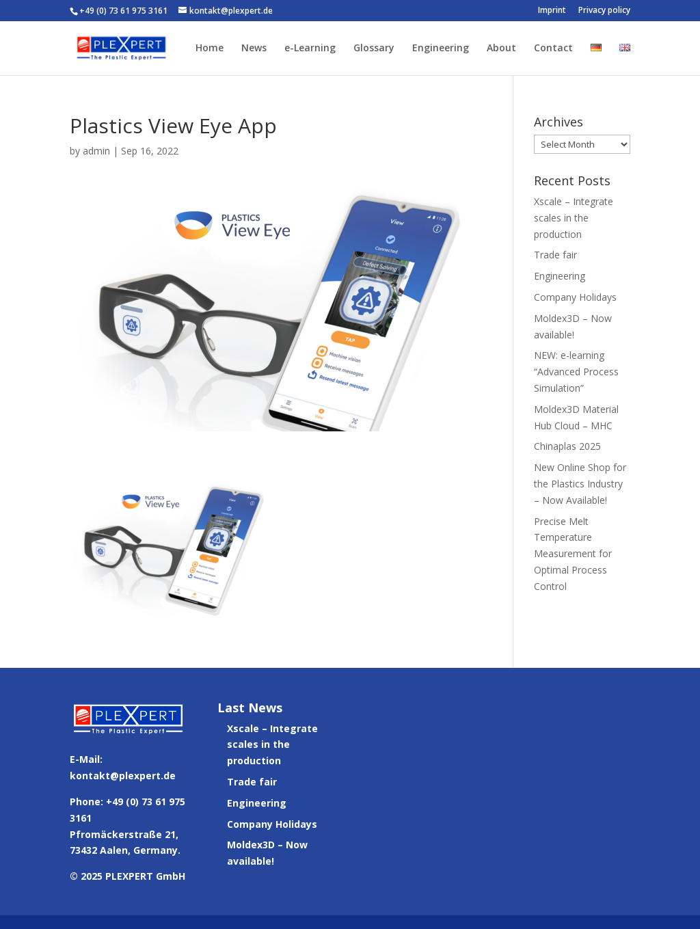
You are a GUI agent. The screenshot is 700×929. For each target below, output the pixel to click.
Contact (553, 48)
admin (96, 150)
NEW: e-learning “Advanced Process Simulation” (576, 371)
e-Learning (310, 48)
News (254, 48)
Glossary (373, 48)
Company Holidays (575, 297)
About (501, 48)
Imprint (552, 11)
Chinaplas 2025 (567, 446)
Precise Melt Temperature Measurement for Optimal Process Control (573, 554)
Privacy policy (604, 11)
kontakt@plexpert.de (123, 775)
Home (210, 48)
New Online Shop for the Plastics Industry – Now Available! (580, 484)
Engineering (440, 48)
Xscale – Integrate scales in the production (573, 218)
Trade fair (555, 254)
